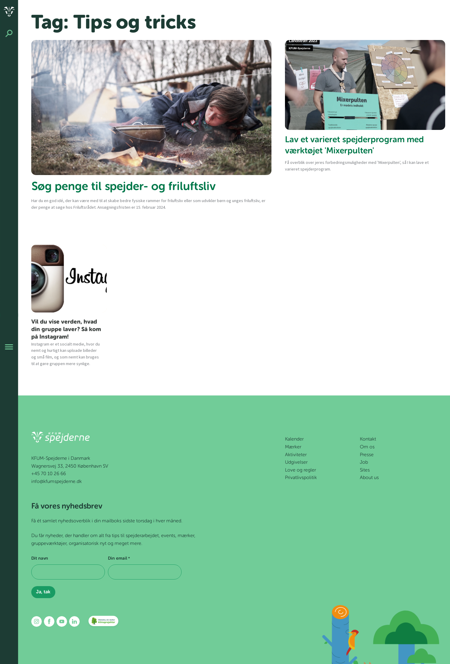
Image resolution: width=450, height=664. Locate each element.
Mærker (293, 447)
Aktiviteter (296, 455)
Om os (367, 447)
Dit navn (39, 558)
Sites (365, 470)
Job (364, 462)
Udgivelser (296, 462)
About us (369, 477)
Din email (119, 559)
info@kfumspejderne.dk (56, 481)
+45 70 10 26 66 (48, 474)
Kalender (294, 439)
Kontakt (368, 439)
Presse (367, 455)
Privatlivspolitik (301, 477)
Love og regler (300, 470)
